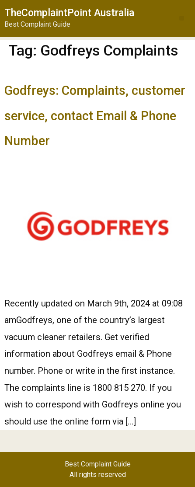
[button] (181, 18)
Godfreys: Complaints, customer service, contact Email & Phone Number (94, 115)
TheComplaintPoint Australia (69, 13)
